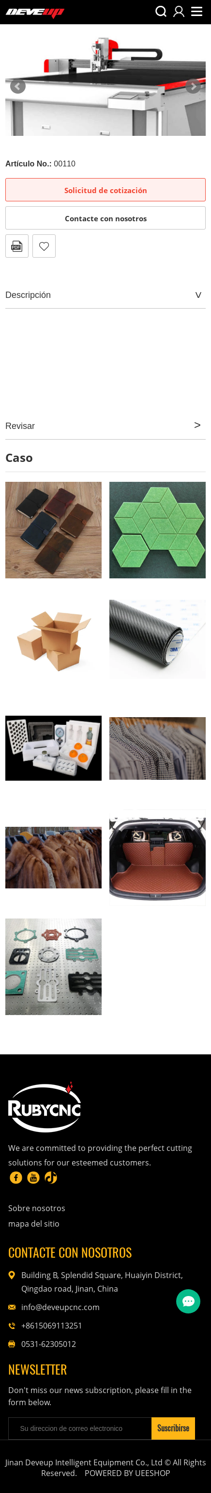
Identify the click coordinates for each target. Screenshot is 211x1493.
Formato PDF (17, 246)
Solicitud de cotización (105, 190)
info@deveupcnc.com (60, 1307)
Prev (18, 86)
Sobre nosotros (36, 1208)
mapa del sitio (34, 1223)
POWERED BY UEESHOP (127, 1473)
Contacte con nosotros (106, 218)
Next (193, 86)
